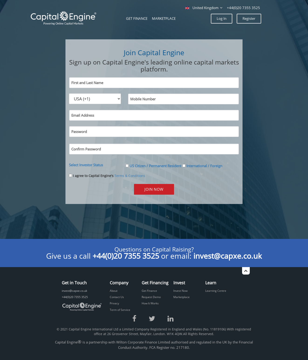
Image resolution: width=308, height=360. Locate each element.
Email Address (82, 115)
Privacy (114, 303)
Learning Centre (215, 291)
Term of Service (120, 310)
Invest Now (180, 291)
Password (79, 131)
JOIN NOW (153, 189)
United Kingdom (204, 7)
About (113, 291)
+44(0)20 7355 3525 (243, 7)
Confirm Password (86, 149)
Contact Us (117, 297)
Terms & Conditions (129, 175)
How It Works (150, 303)
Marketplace (181, 297)
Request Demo (151, 297)
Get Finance (149, 291)
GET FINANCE (136, 18)
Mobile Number (143, 99)
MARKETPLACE (164, 18)
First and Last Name (87, 82)
